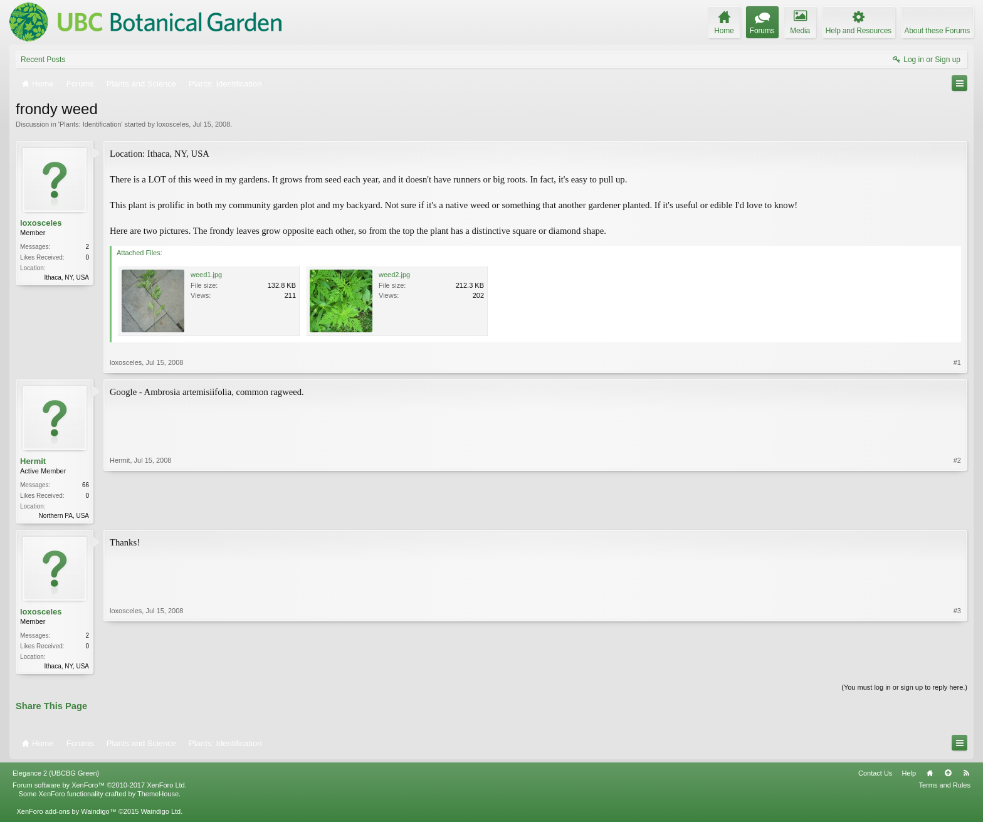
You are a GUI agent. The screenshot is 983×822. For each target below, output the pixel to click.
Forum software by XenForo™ (100, 787)
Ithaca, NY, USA (66, 277)
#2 (957, 514)
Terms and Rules (944, 787)
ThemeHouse (158, 796)
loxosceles (173, 124)
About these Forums (937, 30)
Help (909, 775)
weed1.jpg (206, 274)
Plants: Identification (90, 124)
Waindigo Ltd (160, 814)
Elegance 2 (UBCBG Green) (56, 775)
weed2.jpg (394, 274)
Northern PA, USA (64, 515)
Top (948, 775)
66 (85, 485)
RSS (966, 775)
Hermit (33, 461)
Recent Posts (43, 59)
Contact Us (875, 775)
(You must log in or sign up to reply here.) (904, 689)
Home (929, 775)
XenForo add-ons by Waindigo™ (66, 814)
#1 (957, 362)
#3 (957, 666)
